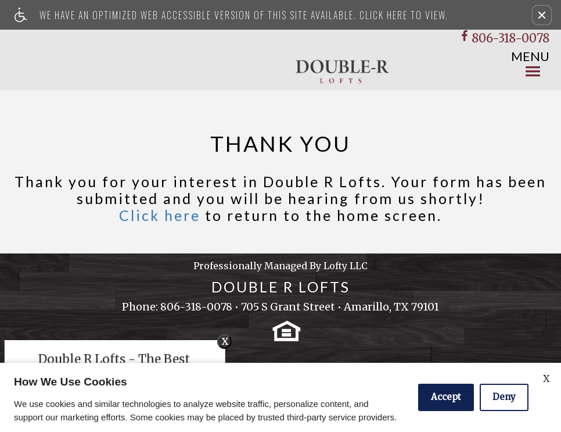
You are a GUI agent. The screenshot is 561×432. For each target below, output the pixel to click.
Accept (446, 396)
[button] (542, 15)
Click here (159, 215)
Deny (504, 396)
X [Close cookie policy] (546, 378)
